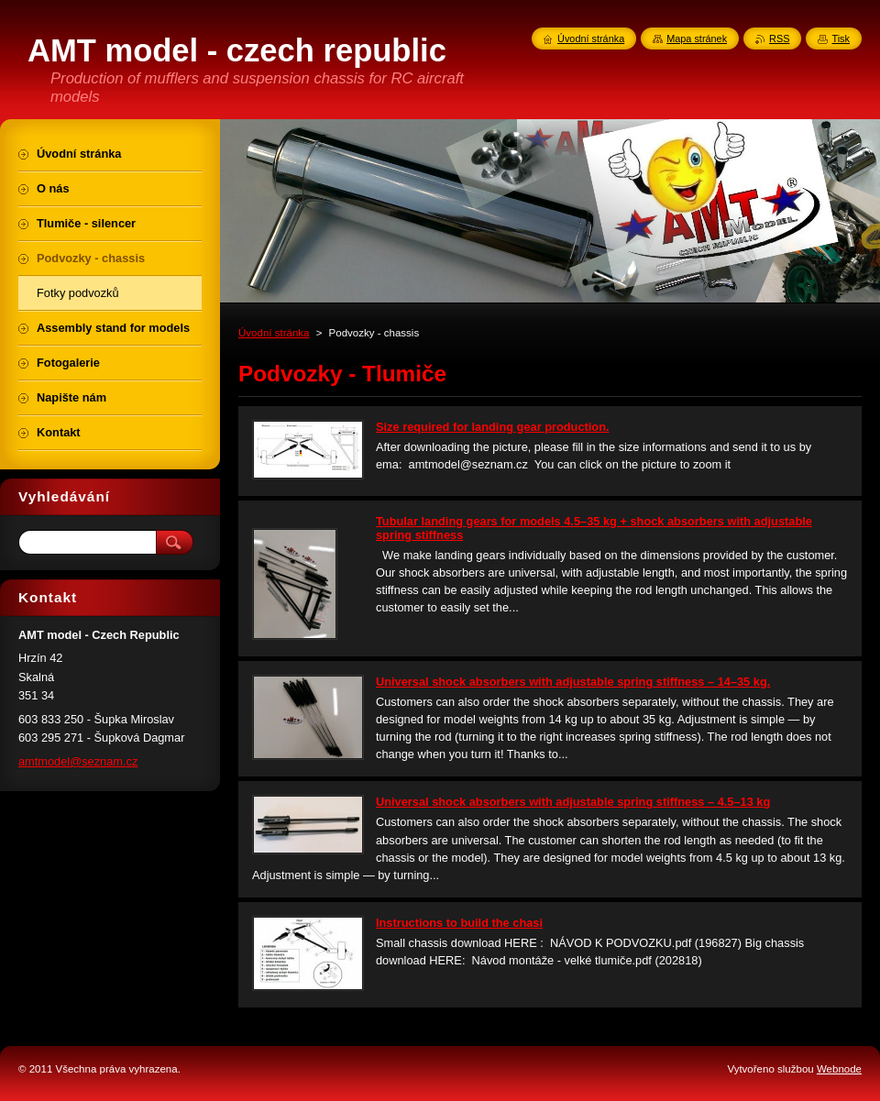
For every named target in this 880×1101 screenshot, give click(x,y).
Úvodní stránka (273, 332)
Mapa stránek (696, 38)
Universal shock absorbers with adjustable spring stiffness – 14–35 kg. (573, 681)
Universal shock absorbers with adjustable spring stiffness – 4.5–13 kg (573, 802)
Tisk (840, 38)
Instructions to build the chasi (459, 923)
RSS (779, 38)
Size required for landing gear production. (493, 427)
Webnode (839, 1068)
